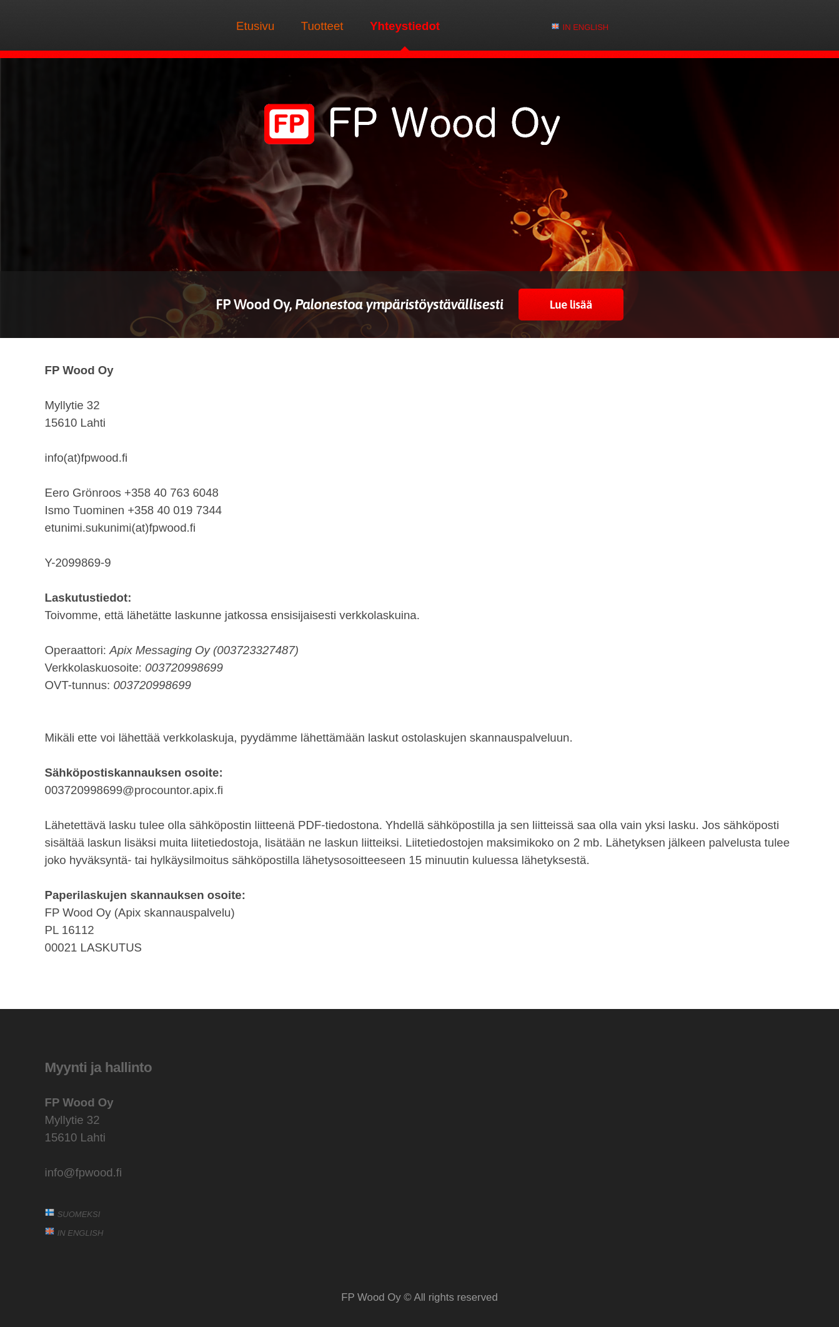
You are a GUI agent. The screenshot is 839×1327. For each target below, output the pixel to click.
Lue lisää (571, 304)
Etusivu (255, 25)
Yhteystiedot (405, 25)
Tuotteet (322, 25)
